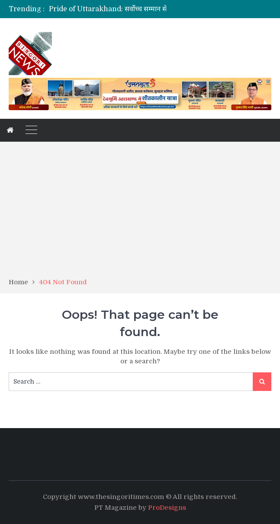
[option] (111, 9)
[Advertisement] (140, 212)
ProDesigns (167, 507)
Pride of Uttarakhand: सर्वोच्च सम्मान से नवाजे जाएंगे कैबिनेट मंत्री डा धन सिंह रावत (162, 9)
